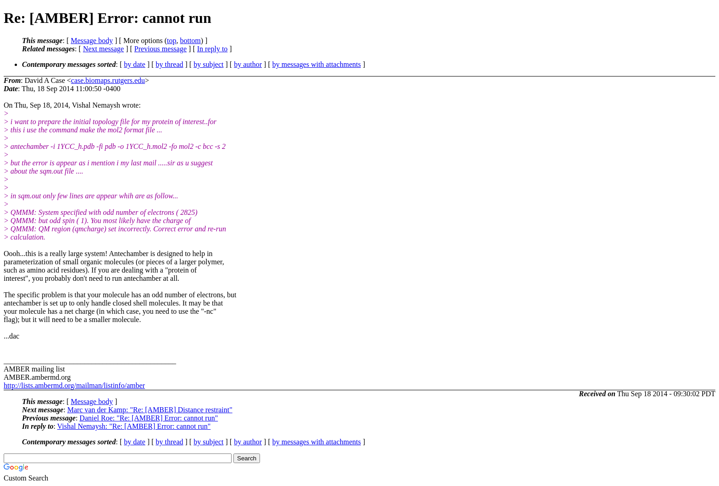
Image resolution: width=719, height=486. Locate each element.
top (171, 40)
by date (134, 64)
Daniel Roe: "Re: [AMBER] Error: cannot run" (148, 418)
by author (248, 64)
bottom (190, 40)
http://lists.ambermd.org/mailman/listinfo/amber (74, 385)
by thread (169, 64)
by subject (208, 64)
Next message (103, 49)
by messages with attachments (316, 64)
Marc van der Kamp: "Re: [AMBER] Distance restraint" (149, 410)
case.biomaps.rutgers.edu (108, 80)
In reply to (212, 49)
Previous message (160, 49)
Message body (92, 40)
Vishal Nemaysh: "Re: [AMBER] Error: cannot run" (134, 426)
